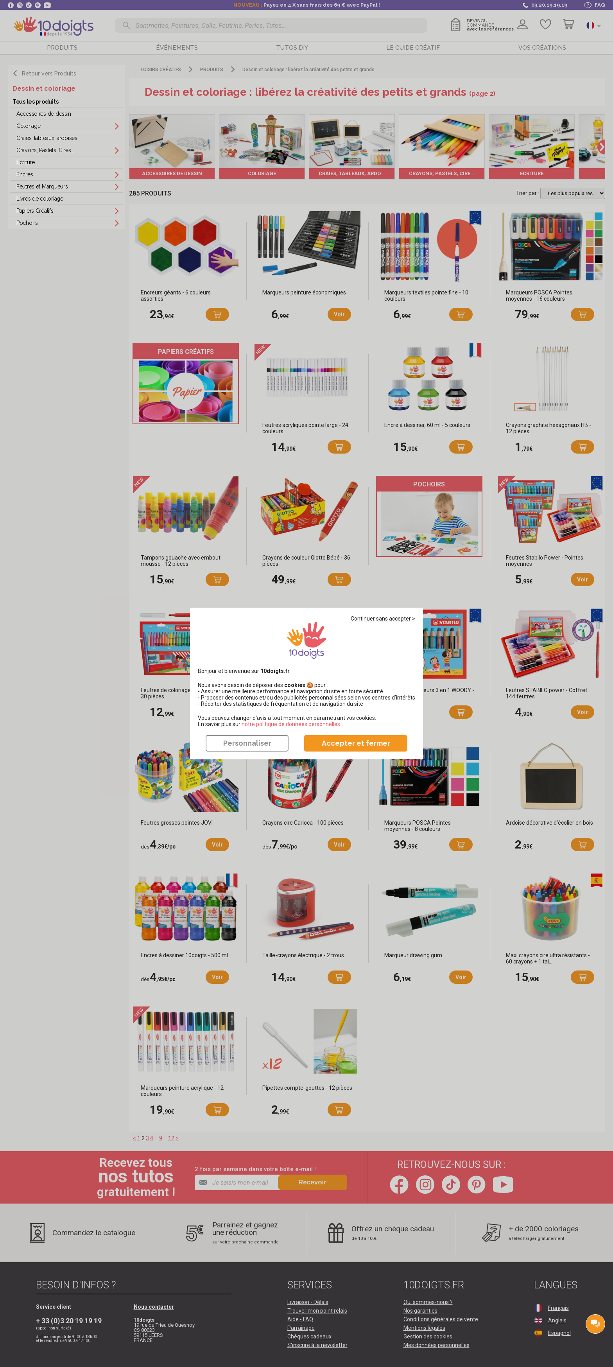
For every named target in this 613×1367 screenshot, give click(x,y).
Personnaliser (247, 743)
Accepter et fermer (356, 743)
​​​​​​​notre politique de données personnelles (291, 724)
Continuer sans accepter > (383, 618)
